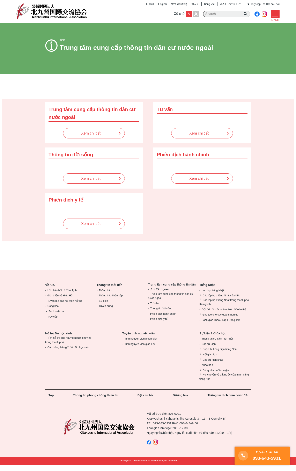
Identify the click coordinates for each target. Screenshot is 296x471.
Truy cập (52, 322)
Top (51, 401)
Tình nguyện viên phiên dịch (141, 345)
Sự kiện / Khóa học (212, 339)
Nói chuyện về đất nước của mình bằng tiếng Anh (224, 383)
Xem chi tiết (91, 139)
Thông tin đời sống (161, 314)
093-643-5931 (162, 429)
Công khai (53, 312)
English (162, 4)
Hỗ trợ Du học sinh (58, 339)
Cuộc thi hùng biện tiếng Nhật (219, 355)
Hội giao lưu (209, 360)
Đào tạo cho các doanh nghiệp (220, 320)
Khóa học (207, 371)
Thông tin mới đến (109, 291)
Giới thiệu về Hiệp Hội (60, 301)
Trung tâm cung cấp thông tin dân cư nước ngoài (172, 293)
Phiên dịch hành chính (163, 319)
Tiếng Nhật (207, 291)
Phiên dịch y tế (159, 325)
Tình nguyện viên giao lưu (140, 350)
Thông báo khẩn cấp (111, 301)
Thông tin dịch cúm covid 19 (227, 401)
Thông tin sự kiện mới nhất (217, 345)
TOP (62, 46)
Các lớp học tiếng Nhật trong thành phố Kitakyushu (224, 308)
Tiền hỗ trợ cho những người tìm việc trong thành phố (68, 346)
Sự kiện (103, 307)
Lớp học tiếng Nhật (213, 296)
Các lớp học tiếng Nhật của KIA (220, 301)
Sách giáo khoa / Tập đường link (221, 326)
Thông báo (105, 296)
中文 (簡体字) (179, 4)
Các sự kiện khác (212, 365)
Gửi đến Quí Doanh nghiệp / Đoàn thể (224, 315)
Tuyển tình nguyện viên (138, 339)
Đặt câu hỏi (146, 401)
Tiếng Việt (209, 4)
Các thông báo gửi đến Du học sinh (68, 353)
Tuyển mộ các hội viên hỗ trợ (64, 307)
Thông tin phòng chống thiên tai (95, 401)
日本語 (150, 4)
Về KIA (50, 291)
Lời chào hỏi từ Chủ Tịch (62, 296)
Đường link (180, 401)
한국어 (195, 4)
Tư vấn (154, 309)
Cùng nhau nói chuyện (215, 376)
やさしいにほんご (230, 4)
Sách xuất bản (56, 317)
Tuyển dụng (106, 312)
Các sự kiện (209, 350)
